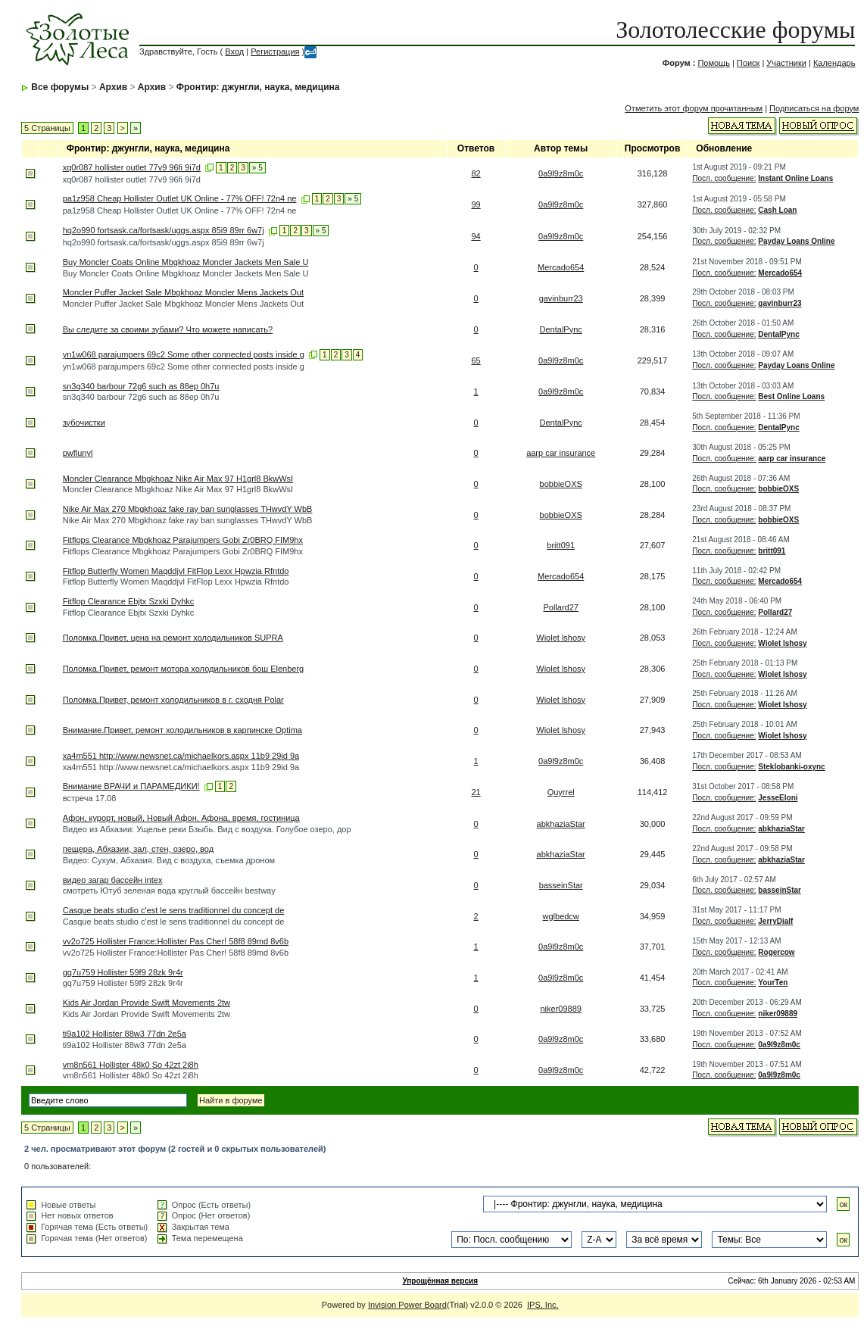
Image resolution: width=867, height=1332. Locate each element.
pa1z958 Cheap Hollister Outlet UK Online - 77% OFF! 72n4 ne (180, 198)
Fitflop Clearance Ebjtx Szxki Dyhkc (129, 601)
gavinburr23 (561, 298)
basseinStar (561, 885)
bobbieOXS (561, 483)
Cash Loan (777, 210)
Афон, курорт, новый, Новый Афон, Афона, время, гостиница (181, 817)
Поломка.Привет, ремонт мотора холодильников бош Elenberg (183, 668)
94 (475, 236)
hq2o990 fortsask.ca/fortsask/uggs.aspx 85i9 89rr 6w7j (163, 230)
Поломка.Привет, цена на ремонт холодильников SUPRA (173, 637)
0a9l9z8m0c (560, 173)
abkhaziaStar (561, 823)
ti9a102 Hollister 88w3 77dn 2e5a (124, 1033)
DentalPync (561, 329)
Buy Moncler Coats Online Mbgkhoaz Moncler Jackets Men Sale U (186, 262)
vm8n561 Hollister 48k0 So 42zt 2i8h (130, 1064)
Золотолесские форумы (735, 29)
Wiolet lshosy (560, 637)
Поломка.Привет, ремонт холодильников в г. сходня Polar (173, 699)
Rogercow (776, 952)
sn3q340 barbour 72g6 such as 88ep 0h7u (141, 386)
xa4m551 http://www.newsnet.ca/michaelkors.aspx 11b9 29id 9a (181, 755)
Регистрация (275, 51)
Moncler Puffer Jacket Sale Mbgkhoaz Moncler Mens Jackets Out (183, 292)
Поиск (748, 62)
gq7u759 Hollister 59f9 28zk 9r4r (123, 972)
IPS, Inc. (543, 1304)
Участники (786, 62)
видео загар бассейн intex (113, 879)
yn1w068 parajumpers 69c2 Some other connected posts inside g (183, 354)
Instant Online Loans (795, 178)
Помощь (713, 62)
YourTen (772, 982)
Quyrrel (561, 792)
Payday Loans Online (796, 241)
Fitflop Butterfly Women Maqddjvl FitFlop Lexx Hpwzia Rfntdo (176, 571)
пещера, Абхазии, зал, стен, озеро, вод (138, 848)
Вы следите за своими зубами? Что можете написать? (168, 329)
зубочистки (84, 422)
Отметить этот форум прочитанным (694, 108)
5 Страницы (47, 128)
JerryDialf (775, 921)
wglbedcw (561, 916)
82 (475, 173)
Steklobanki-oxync (791, 767)
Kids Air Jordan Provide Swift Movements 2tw (146, 1002)
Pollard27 (560, 607)
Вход (234, 51)
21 (475, 792)
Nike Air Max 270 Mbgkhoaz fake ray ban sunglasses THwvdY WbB (188, 508)
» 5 (257, 168)
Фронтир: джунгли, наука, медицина (258, 87)
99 (475, 204)
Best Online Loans (791, 396)
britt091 (561, 545)
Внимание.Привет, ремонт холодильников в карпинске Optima (182, 730)
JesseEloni (777, 798)
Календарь (834, 62)
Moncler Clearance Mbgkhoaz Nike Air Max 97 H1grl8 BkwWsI (178, 478)
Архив (113, 87)
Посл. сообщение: (724, 178)
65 (475, 360)
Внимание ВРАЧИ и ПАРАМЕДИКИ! (131, 786)
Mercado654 (561, 267)
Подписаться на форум (814, 108)
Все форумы (60, 87)
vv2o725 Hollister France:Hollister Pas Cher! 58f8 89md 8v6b (175, 941)
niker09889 (560, 1008)
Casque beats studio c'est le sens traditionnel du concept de (174, 910)
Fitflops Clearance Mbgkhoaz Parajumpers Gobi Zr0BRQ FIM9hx (183, 539)
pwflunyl (78, 452)
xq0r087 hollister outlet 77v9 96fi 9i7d (132, 167)
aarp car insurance (560, 452)
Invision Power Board (407, 1304)
